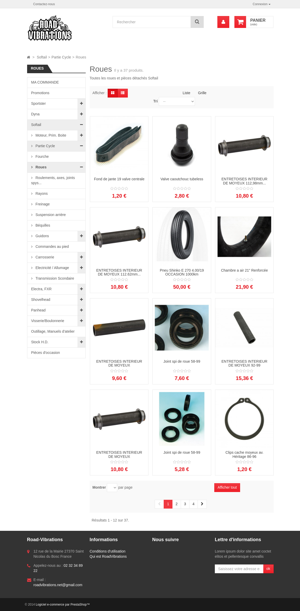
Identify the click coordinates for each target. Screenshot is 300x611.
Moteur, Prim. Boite (50, 135)
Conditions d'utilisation (107, 551)
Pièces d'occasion (45, 353)
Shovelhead (40, 299)
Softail (36, 125)
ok (268, 569)
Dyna (35, 114)
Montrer (99, 487)
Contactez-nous (44, 4)
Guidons (42, 236)
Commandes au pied (52, 246)
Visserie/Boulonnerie (47, 321)
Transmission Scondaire (54, 278)
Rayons (41, 193)
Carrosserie (44, 257)
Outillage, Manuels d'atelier (53, 331)
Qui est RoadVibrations (108, 556)
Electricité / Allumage (52, 268)
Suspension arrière (50, 215)
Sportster (38, 103)
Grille (202, 92)
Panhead (38, 310)
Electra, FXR (41, 289)
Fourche (42, 156)
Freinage (42, 204)
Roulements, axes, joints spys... (53, 180)
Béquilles (42, 225)
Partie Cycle (45, 146)
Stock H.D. (40, 342)
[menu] (223, 22)
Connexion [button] (262, 4)
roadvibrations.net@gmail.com (58, 585)
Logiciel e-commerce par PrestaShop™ (63, 604)
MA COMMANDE (45, 82)
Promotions (40, 93)
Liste (186, 92)
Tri (155, 101)
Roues (41, 167)
